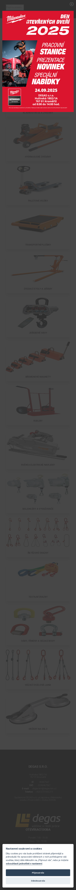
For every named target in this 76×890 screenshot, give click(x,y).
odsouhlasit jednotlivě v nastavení (24, 863)
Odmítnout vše (38, 880)
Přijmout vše (38, 872)
